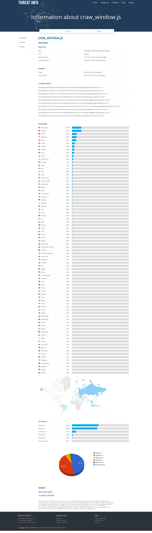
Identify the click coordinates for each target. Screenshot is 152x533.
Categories (104, 2)
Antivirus (59, 518)
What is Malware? (62, 522)
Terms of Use (45, 528)
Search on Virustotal (47, 495)
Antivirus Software (24, 515)
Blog (123, 2)
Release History (99, 520)
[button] (105, 31)
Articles (131, 2)
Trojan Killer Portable (25, 520)
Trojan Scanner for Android (27, 522)
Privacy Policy (56, 528)
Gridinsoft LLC (34, 528)
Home (95, 2)
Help (96, 515)
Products (115, 2)
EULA (64, 528)
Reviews (97, 522)
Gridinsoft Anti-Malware (26, 518)
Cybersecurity (61, 515)
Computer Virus (61, 520)
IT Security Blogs (100, 518)
